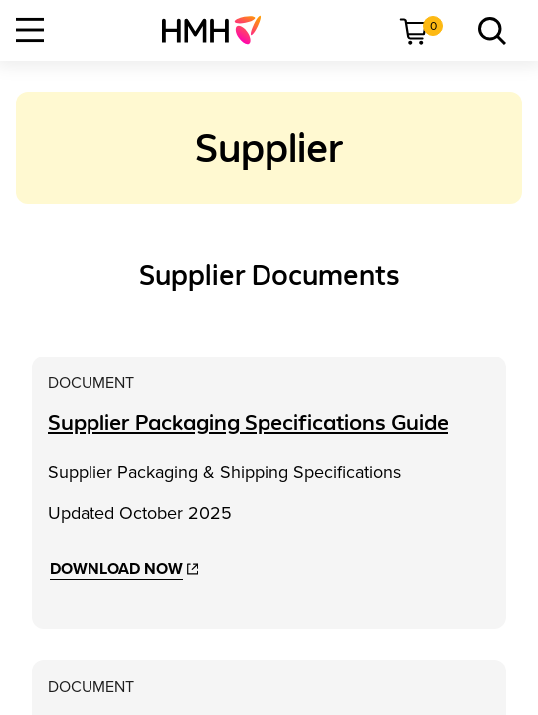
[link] (219, 30)
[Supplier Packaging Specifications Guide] (248, 422)
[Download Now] (124, 569)
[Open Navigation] (30, 30)
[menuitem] (219, 30)
